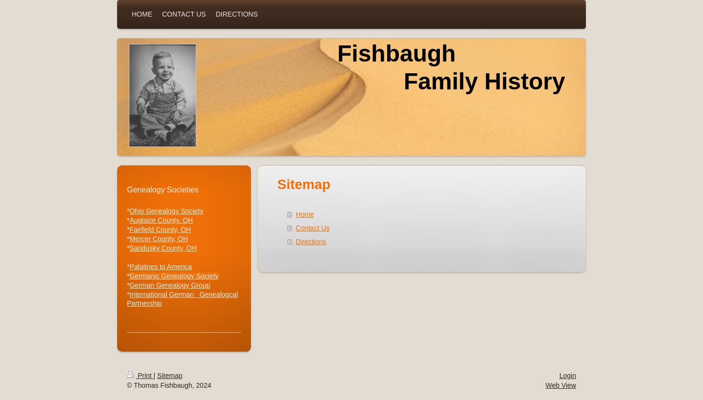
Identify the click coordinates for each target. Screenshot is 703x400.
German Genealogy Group (169, 285)
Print (140, 375)
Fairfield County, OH (160, 229)
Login (567, 375)
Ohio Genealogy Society (166, 211)
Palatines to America (160, 267)
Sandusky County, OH (162, 248)
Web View (560, 385)
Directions (311, 242)
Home (305, 214)
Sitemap (169, 375)
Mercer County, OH (158, 239)
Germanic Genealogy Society (173, 276)
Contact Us (313, 228)
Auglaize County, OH (161, 220)
